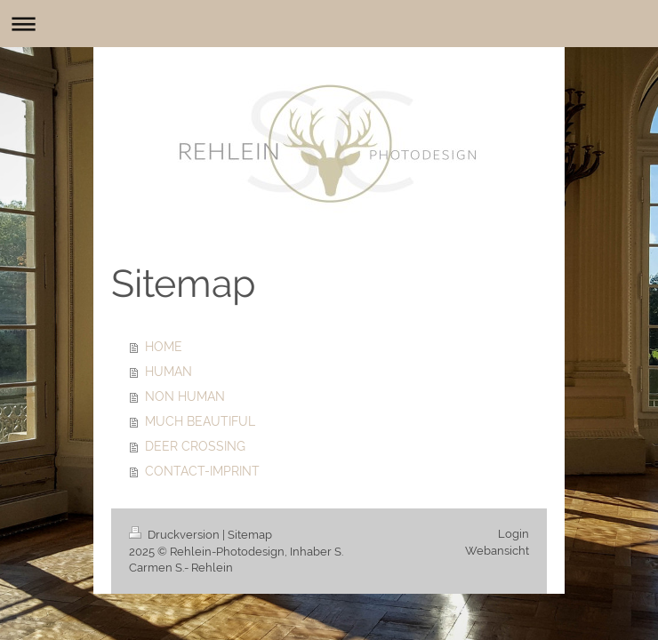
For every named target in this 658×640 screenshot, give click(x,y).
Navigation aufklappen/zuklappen (329, 23)
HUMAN (168, 371)
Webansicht (497, 550)
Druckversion (175, 534)
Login (513, 533)
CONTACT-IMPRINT (202, 471)
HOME (163, 347)
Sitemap (250, 534)
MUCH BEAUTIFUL (200, 421)
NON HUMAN (185, 396)
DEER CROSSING (195, 446)
